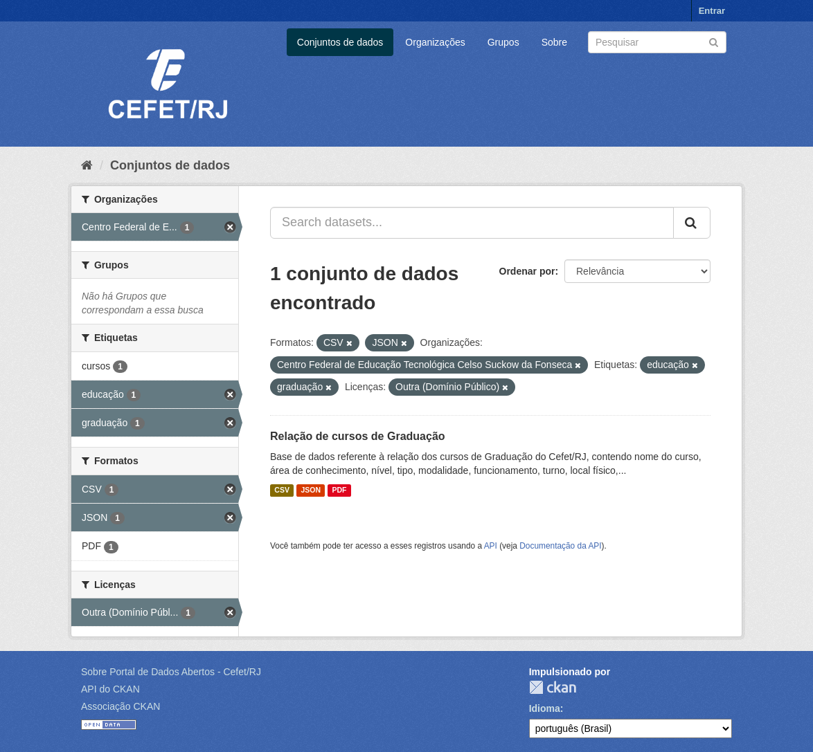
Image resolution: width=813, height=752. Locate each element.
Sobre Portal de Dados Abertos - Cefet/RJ (171, 671)
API (490, 546)
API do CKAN (110, 689)
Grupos (503, 42)
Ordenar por (527, 271)
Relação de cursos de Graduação (357, 436)
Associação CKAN (120, 706)
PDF (339, 490)
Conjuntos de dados (340, 42)
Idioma (544, 708)
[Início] (87, 165)
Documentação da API (560, 546)
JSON (311, 490)
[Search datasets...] (472, 223)
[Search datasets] (657, 42)
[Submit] (714, 41)
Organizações (435, 42)
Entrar (712, 11)
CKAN (552, 687)
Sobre (554, 42)
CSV (281, 490)
